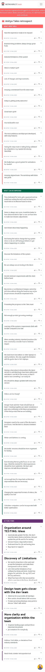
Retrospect (11, 4)
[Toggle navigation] (41, 4)
